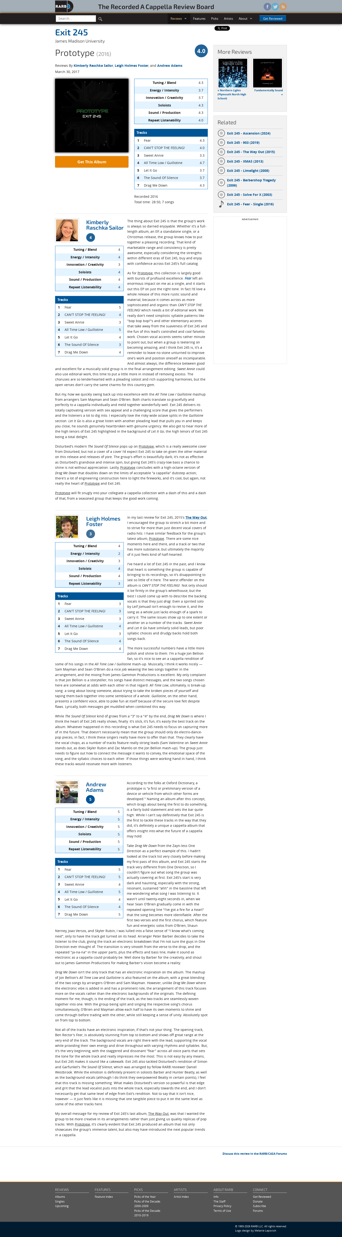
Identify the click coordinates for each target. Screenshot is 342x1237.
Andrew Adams (169, 65)
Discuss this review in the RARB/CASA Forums (255, 1154)
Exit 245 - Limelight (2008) (243, 170)
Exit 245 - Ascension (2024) (244, 133)
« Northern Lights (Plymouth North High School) (232, 94)
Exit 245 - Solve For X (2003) (245, 194)
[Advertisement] (250, 292)
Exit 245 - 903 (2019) (239, 142)
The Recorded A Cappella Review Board (156, 6)
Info (216, 1197)
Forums (258, 1211)
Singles (60, 1201)
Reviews (176, 18)
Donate (258, 1201)
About (243, 18)
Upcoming (62, 1206)
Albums (60, 1197)
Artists (228, 18)
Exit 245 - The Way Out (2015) (246, 152)
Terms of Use (222, 1211)
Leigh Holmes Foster (131, 65)
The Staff (219, 1201)
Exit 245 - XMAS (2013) (240, 161)
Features (199, 18)
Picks (214, 18)
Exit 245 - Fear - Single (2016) (246, 204)
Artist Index (181, 1197)
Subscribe (259, 1206)
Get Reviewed (272, 18)
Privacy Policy (222, 1206)
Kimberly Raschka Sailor (93, 65)
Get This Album (91, 161)
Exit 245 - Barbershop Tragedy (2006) (247, 183)
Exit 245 (71, 32)
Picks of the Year (145, 1197)
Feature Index (104, 1197)
